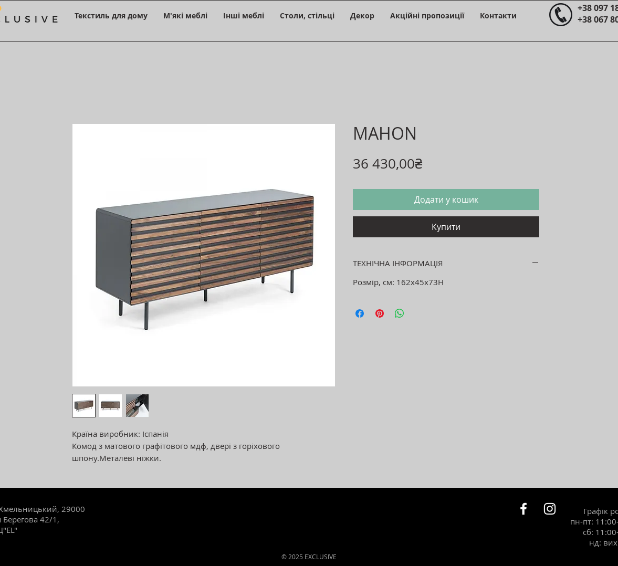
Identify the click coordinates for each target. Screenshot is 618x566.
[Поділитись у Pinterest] (379, 313)
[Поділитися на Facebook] (359, 313)
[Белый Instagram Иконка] (550, 509)
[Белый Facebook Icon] (523, 509)
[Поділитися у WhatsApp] (399, 313)
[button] (111, 15)
